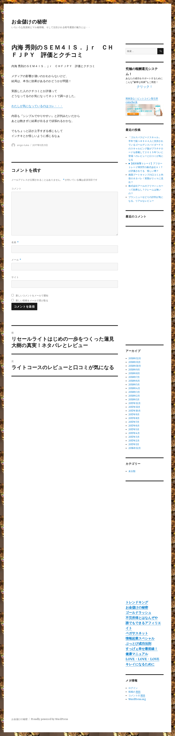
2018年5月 (134, 384)
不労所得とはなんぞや (142, 618)
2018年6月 (134, 380)
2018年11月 (134, 362)
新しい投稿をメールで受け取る (32, 300)
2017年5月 (133, 429)
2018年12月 (134, 358)
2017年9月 (134, 414)
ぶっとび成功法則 (138, 643)
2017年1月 (133, 444)
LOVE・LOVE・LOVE (142, 659)
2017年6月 (134, 425)
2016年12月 (134, 448)
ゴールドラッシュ (138, 613)
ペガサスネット (137, 633)
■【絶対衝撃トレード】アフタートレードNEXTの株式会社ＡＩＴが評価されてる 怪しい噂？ (145, 167)
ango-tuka (23, 145)
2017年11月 (134, 406)
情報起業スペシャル (140, 638)
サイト (15, 277)
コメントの (136, 695)
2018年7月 (134, 377)
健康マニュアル (137, 654)
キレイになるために (140, 664)
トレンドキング (137, 602)
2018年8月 (134, 373)
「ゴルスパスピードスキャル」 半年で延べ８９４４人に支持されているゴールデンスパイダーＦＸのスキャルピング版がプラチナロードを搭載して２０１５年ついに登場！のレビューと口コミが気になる (145, 148)
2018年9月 (134, 369)
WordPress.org (137, 699)
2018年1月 (134, 399)
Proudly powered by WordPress (49, 719)
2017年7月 (133, 421)
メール (16, 259)
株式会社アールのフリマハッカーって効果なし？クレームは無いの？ (145, 189)
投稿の (134, 691)
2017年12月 (134, 403)
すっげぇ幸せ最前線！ (142, 649)
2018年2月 (134, 395)
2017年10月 (134, 410)
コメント (16, 188)
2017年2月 (134, 440)
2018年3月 (134, 392)
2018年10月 (134, 365)
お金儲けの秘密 (29, 22)
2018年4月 (134, 388)
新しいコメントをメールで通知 (32, 295)
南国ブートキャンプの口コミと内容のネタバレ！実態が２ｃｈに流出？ (145, 178)
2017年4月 (134, 433)
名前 (15, 242)
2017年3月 (134, 436)
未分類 (131, 471)
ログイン (133, 688)
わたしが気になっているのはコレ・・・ (37, 106)
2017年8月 (134, 418)
